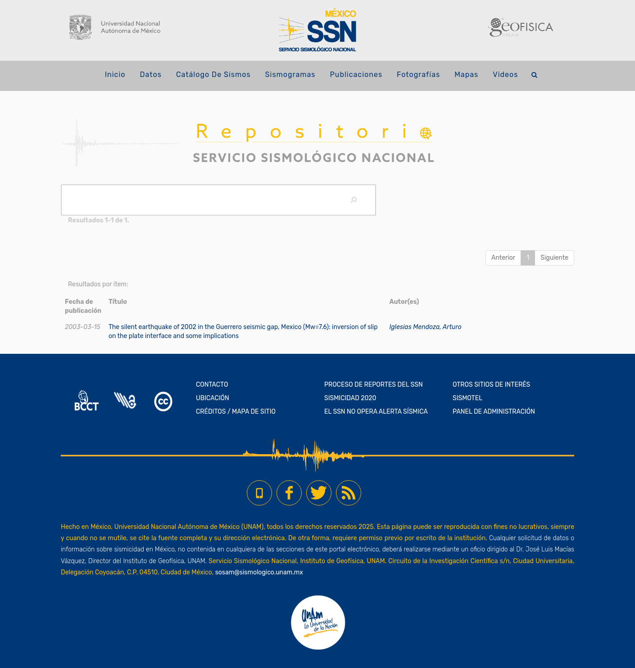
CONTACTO (212, 384)
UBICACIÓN (212, 398)
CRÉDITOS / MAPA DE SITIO (236, 411)
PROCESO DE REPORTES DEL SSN (373, 384)
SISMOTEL (467, 398)
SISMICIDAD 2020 (350, 398)
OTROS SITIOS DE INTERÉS (491, 384)
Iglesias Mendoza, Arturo (425, 327)
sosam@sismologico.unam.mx (259, 572)
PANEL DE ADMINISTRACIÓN (494, 411)
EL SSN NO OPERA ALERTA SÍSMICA (376, 411)
